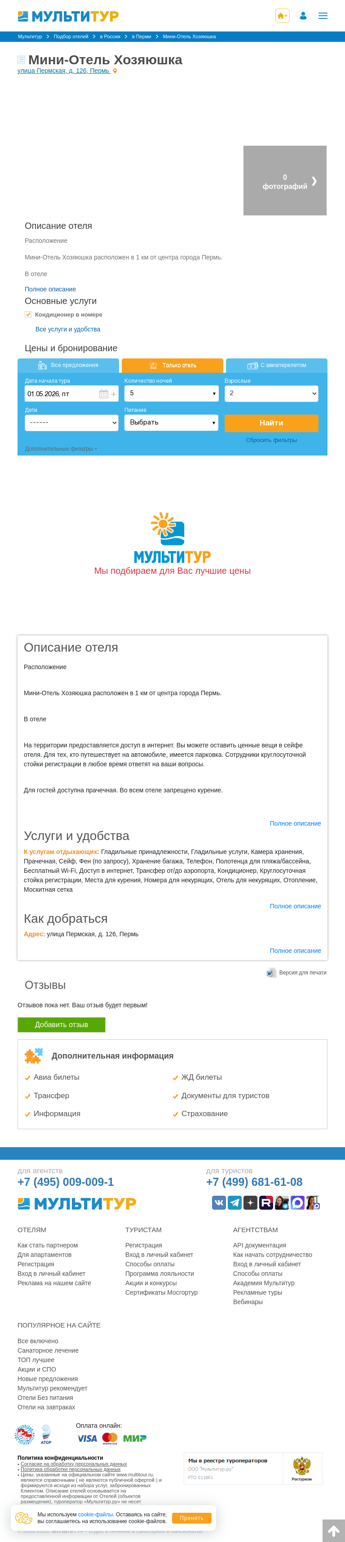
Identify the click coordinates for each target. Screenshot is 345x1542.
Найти (271, 423)
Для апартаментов (44, 1254)
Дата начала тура (47, 381)
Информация (57, 1113)
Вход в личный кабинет (51, 1273)
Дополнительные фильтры (59, 449)
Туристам (143, 1230)
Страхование (204, 1113)
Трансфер (51, 1095)
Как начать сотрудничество (272, 1254)
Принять (192, 1518)
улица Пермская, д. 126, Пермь (64, 70)
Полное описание (50, 289)
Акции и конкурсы (151, 1283)
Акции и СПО (37, 1369)
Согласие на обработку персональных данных (74, 1463)
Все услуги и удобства (67, 329)
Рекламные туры (257, 1292)
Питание (135, 410)
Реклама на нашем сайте (54, 1283)
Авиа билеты (57, 1077)
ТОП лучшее (36, 1359)
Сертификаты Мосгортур (161, 1292)
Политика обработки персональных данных (71, 1469)
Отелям (32, 1230)
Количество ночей (148, 381)
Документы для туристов (225, 1095)
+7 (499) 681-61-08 (254, 1181)
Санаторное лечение (48, 1350)
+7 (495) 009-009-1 (66, 1181)
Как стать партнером (48, 1245)
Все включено (38, 1341)
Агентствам (255, 1230)
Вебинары (248, 1301)
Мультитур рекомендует (53, 1388)
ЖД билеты (201, 1077)
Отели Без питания (45, 1397)
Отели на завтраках (46, 1407)
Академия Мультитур (264, 1283)
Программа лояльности (159, 1273)
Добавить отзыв (61, 1024)
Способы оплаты (150, 1264)
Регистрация (36, 1264)
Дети (31, 410)
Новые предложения (48, 1378)
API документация (259, 1245)
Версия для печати (303, 973)
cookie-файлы (95, 1514)
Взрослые (238, 381)
